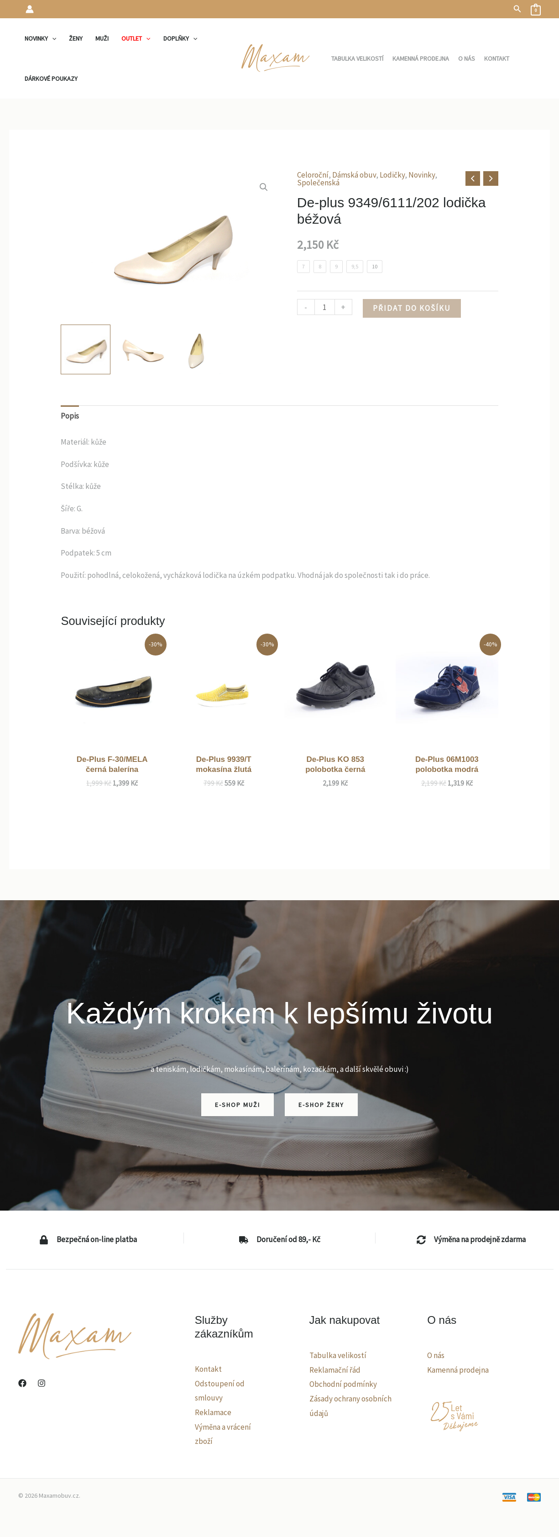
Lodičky (392, 175)
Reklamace (213, 1412)
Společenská (318, 183)
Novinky (421, 175)
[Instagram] (41, 1383)
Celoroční (313, 175)
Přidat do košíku (412, 308)
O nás (435, 1355)
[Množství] (324, 307)
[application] (52, 38)
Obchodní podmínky (343, 1384)
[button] (517, 9)
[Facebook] (22, 1383)
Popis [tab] (70, 416)
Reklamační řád (334, 1370)
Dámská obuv (354, 175)
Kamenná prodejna (458, 1370)
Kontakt (208, 1369)
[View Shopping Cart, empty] (536, 9)
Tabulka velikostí (337, 1355)
